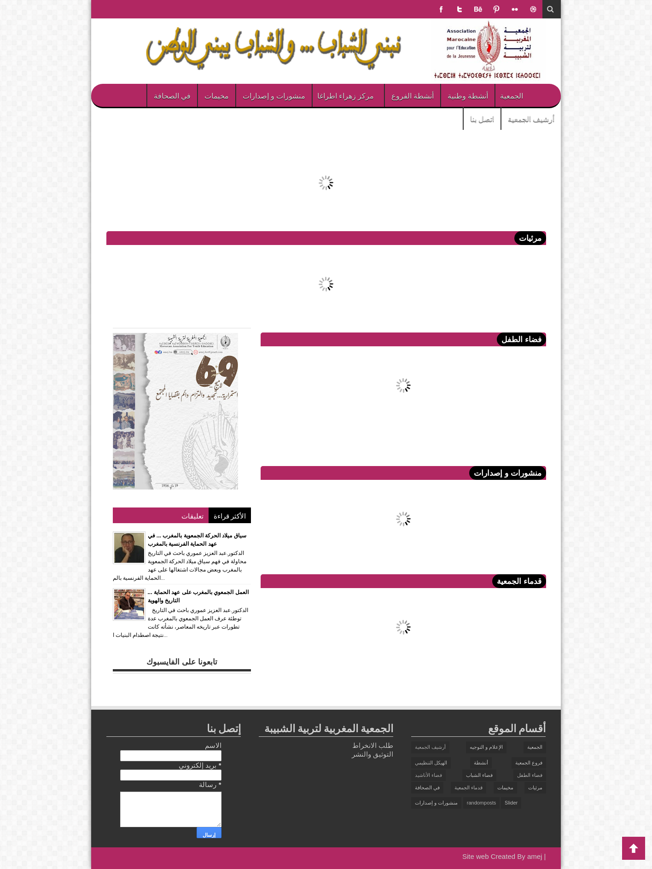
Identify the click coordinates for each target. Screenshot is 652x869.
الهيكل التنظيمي (431, 762)
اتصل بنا (482, 118)
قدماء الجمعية (468, 787)
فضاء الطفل (529, 775)
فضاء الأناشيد (428, 775)
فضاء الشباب (479, 775)
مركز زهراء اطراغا (345, 95)
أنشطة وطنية (468, 95)
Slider (511, 802)
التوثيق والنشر (372, 754)
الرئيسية (547, 95)
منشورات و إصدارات (274, 95)
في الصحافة (172, 95)
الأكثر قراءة (230, 515)
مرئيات (535, 787)
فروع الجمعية (528, 762)
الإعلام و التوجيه (486, 747)
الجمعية (511, 95)
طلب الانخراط (372, 745)
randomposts (481, 802)
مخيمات (216, 95)
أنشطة (481, 762)
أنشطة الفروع (412, 95)
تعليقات (192, 515)
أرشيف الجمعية (531, 118)
